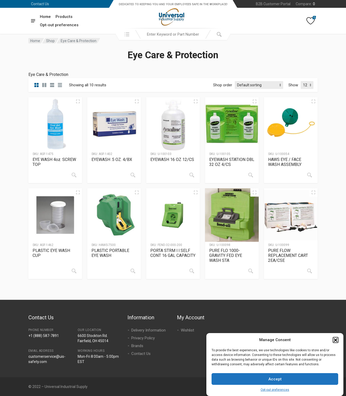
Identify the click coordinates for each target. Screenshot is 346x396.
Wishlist (187, 330)
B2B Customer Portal (273, 4)
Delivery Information (148, 330)
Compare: (305, 4)
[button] (335, 343)
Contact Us (40, 4)
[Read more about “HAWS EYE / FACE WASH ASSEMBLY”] (309, 175)
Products (63, 16)
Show (293, 85)
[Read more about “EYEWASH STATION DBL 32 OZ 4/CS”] (250, 175)
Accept (275, 382)
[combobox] (173, 34)
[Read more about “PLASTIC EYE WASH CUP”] (74, 271)
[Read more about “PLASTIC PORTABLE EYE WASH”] (133, 271)
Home (45, 16)
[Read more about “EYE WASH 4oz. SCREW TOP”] (74, 175)
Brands (137, 345)
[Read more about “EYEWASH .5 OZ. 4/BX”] (133, 175)
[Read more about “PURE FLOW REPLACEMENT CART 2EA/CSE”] (309, 271)
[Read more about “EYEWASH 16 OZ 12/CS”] (191, 175)
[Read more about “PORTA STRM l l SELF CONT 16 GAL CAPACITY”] (191, 271)
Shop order (222, 85)
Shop (50, 41)
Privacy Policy (143, 338)
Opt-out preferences (275, 393)
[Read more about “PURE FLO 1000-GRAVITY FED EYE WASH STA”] (250, 271)
